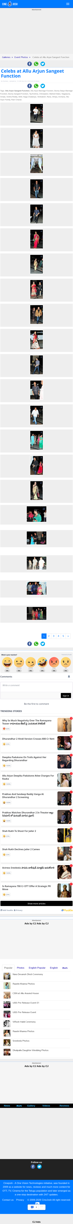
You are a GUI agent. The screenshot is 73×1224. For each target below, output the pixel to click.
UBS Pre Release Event (24, 1012)
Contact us (8, 1200)
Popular (8, 968)
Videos (46, 1105)
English (54, 968)
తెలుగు (65, 968)
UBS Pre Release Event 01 (26, 1003)
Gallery (31, 1105)
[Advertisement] (36, 34)
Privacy (20, 1200)
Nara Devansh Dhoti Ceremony (28, 974)
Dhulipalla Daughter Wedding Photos (30, 1050)
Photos (20, 968)
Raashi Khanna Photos (23, 1031)
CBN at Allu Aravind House (26, 993)
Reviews (64, 1105)
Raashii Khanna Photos (24, 984)
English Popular (37, 968)
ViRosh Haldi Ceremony (24, 1022)
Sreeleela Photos (21, 1041)
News (7, 1105)
